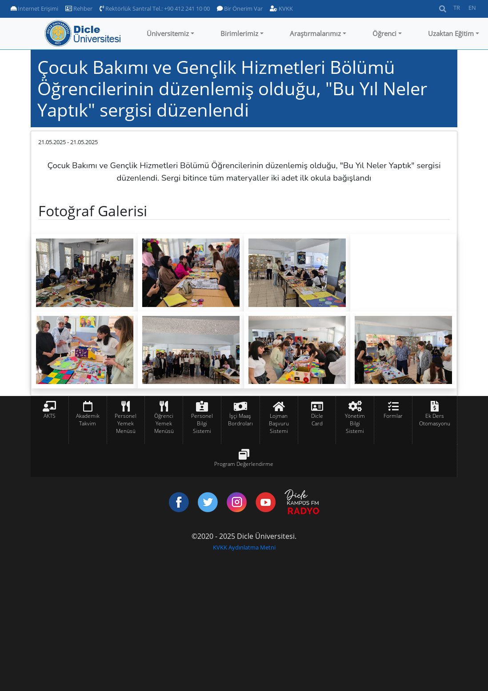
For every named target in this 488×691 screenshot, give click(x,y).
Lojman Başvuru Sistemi (279, 423)
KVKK (281, 8)
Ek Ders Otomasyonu (434, 419)
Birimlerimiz (239, 33)
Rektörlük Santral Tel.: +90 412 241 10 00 (155, 8)
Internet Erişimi (34, 8)
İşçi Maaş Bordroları (240, 419)
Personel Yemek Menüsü (125, 423)
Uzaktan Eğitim (451, 33)
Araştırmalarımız (315, 33)
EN (472, 8)
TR (456, 8)
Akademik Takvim (88, 419)
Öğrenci (384, 33)
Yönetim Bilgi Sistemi (355, 423)
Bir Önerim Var (240, 8)
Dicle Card (317, 419)
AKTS (50, 416)
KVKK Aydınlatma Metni (244, 547)
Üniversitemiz (168, 33)
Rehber (78, 8)
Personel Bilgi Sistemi (202, 423)
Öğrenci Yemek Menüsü (164, 423)
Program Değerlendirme (243, 464)
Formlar (393, 416)
